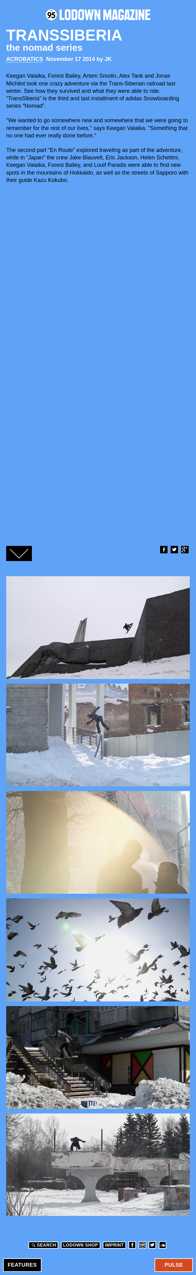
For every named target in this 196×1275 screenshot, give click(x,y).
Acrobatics (24, 59)
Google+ (184, 550)
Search (43, 1245)
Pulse (174, 1265)
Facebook (163, 550)
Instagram (142, 1245)
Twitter (174, 550)
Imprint (114, 1245)
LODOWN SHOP (80, 1245)
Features (22, 1265)
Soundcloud (162, 1245)
